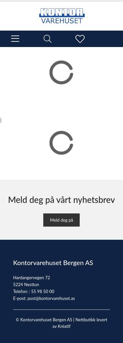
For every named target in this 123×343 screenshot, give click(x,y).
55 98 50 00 (42, 291)
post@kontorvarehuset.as (51, 298)
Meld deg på (61, 220)
